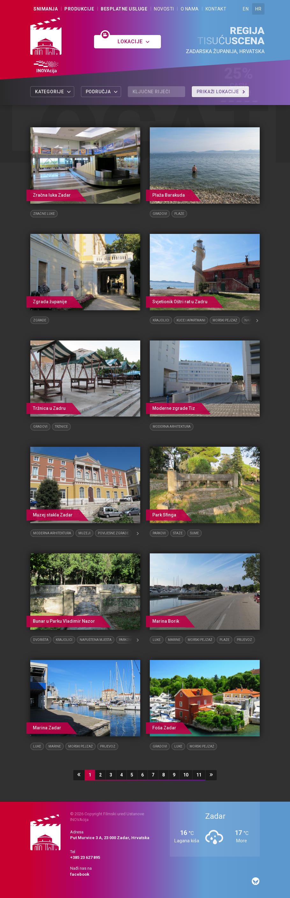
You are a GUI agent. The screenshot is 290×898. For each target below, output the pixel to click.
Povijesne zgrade (113, 533)
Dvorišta (40, 640)
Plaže (179, 213)
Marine (174, 640)
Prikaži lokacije (221, 91)
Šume (194, 533)
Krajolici (161, 320)
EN (246, 8)
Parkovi (159, 533)
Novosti (164, 8)
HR (258, 8)
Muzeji (84, 533)
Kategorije (53, 91)
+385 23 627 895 (85, 857)
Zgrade (39, 320)
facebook (79, 874)
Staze (178, 533)
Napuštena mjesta (96, 640)
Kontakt (216, 8)
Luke (157, 640)
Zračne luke (44, 213)
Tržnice (61, 426)
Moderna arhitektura (172, 426)
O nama (190, 8)
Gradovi (160, 213)
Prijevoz (244, 640)
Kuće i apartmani (191, 320)
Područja (102, 91)
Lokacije (134, 42)
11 (198, 774)
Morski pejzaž (225, 320)
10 (185, 774)
